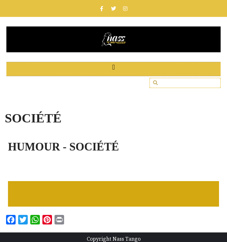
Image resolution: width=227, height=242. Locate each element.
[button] (113, 67)
